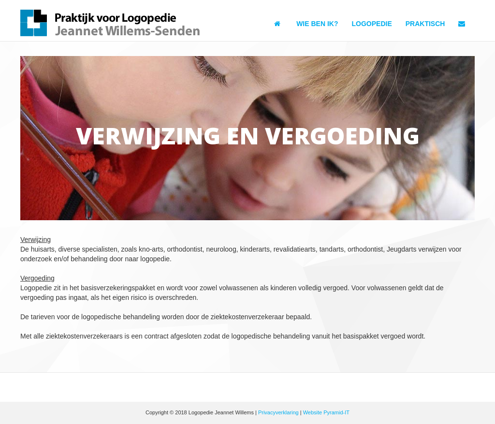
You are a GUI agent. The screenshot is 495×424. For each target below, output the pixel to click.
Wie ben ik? (317, 24)
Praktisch (425, 24)
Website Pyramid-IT (326, 412)
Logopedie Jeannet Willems (111, 23)
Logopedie (371, 24)
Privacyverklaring (278, 412)
